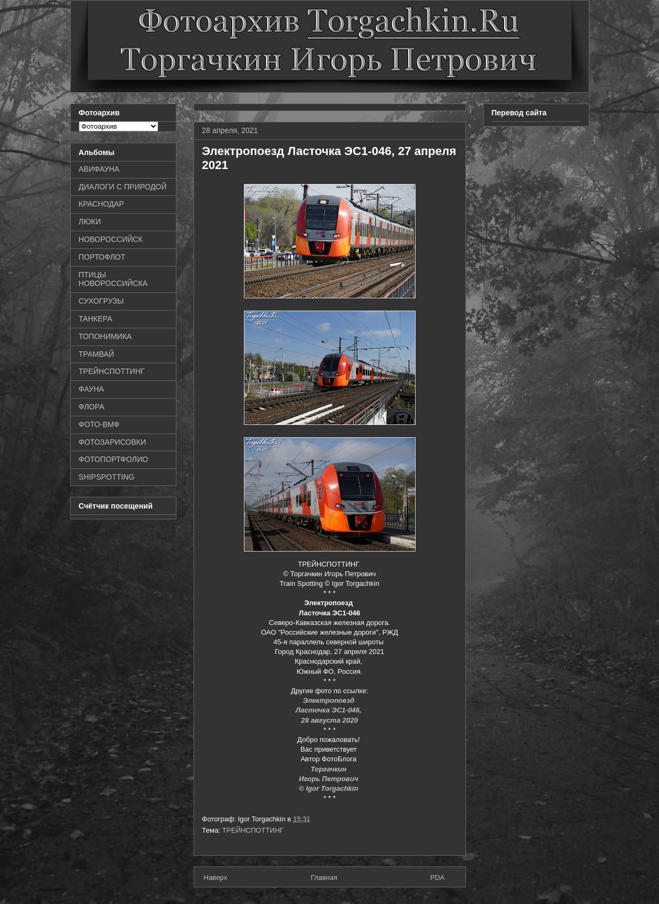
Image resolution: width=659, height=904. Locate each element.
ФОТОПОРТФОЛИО (114, 459)
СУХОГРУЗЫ (101, 301)
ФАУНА (91, 389)
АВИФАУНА (99, 169)
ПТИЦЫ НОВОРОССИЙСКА (113, 279)
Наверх (215, 877)
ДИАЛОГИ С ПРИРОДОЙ (123, 186)
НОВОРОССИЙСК (111, 239)
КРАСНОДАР (101, 204)
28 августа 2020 (329, 720)
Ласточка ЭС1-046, (329, 710)
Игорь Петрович (329, 779)
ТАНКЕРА (96, 318)
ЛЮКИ (90, 221)
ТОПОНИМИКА (105, 336)
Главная (324, 877)
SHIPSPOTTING (107, 477)
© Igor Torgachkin (328, 788)
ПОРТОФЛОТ (102, 257)
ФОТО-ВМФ (99, 424)
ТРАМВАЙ (96, 354)
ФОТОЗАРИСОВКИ (112, 442)
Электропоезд (330, 700)
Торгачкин (329, 769)
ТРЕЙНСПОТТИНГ (253, 830)
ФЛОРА (92, 406)
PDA (437, 877)
